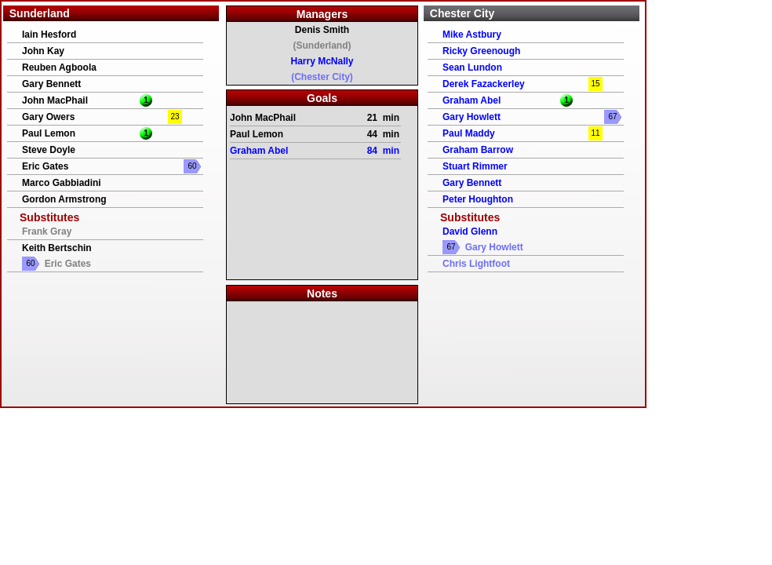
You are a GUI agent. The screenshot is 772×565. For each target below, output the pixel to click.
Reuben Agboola (59, 67)
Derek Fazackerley (483, 83)
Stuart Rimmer (475, 166)
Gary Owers (48, 116)
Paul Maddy (468, 133)
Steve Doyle (48, 149)
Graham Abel (471, 100)
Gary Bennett (51, 83)
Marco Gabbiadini (61, 182)
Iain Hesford (49, 34)
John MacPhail (55, 100)
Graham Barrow (477, 149)
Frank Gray (46, 231)
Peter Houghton (477, 199)
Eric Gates (45, 166)
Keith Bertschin (57, 247)
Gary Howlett (471, 116)
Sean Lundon (472, 67)
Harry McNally (321, 61)
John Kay (43, 51)
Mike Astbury (471, 34)
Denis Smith (322, 29)
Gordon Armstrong (64, 199)
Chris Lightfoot (476, 263)
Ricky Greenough (481, 51)
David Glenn (469, 231)
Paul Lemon (48, 133)
